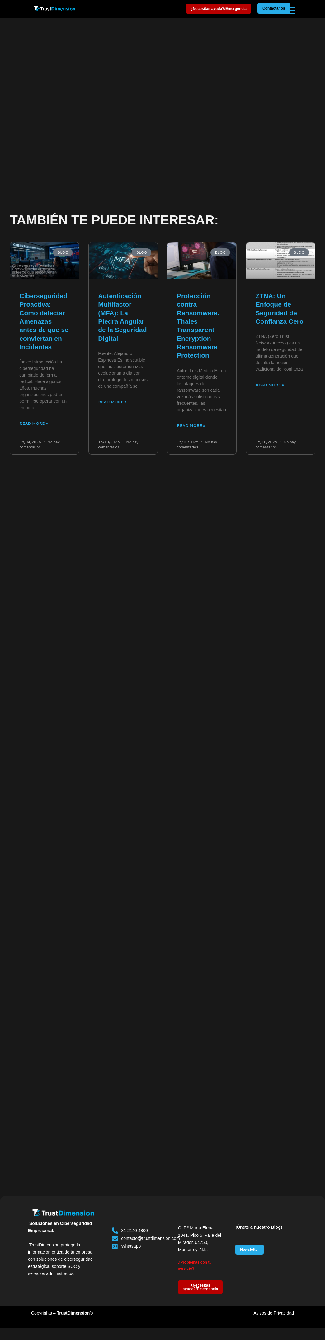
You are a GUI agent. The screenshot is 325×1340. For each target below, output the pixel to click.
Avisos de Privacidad (273, 1312)
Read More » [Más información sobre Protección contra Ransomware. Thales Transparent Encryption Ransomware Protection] (191, 425)
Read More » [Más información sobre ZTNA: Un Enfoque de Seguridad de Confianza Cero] (270, 384)
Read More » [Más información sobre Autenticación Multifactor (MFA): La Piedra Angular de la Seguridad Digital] (112, 401)
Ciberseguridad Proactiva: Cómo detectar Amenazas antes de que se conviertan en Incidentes (43, 321)
